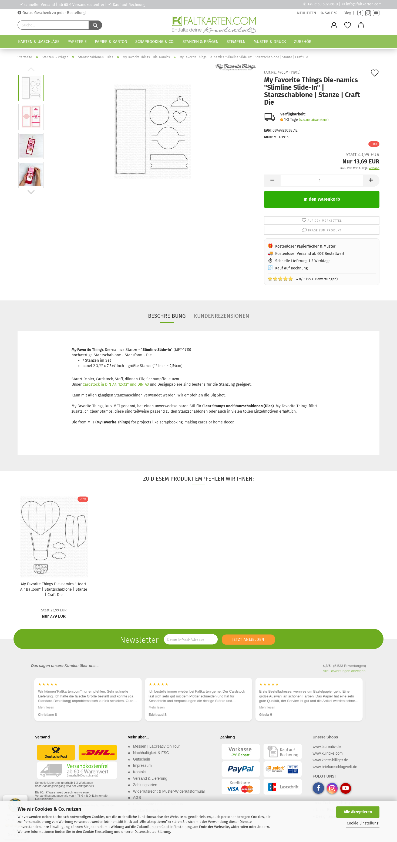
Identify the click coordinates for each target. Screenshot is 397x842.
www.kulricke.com (328, 753)
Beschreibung (167, 316)
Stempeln (236, 41)
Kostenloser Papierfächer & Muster (305, 246)
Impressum (142, 765)
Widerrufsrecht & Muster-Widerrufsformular (169, 791)
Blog (347, 13)
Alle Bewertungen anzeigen (344, 671)
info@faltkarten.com (364, 4)
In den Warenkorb (322, 199)
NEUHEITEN (306, 13)
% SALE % (329, 13)
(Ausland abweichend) (314, 120)
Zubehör (302, 41)
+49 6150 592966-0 (323, 4)
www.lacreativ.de (327, 746)
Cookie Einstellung (362, 823)
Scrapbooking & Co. (154, 41)
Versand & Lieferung (150, 778)
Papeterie (77, 41)
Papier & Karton (111, 41)
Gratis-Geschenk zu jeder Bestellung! (53, 13)
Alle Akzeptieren (358, 812)
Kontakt (139, 772)
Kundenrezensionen (221, 316)
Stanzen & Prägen (200, 41)
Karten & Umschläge (38, 41)
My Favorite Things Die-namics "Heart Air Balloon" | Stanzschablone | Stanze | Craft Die (53, 589)
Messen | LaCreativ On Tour (156, 746)
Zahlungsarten (145, 785)
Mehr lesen (46, 707)
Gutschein (141, 759)
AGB (137, 797)
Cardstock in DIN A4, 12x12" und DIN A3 (116, 384)
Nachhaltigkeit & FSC (151, 753)
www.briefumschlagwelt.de (335, 767)
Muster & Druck (270, 41)
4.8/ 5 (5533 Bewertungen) (303, 279)
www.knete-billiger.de (330, 760)
